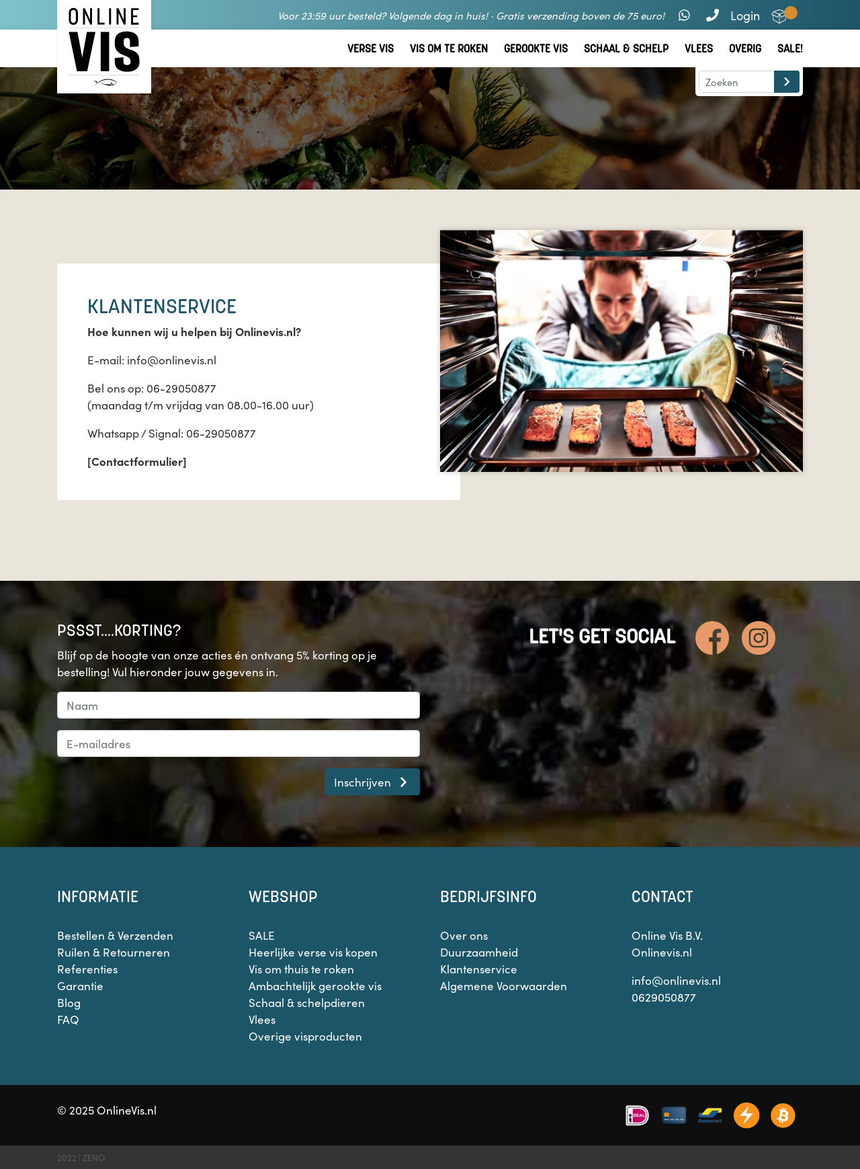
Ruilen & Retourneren (113, 952)
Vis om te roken (449, 49)
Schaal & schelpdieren (307, 1002)
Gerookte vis (536, 49)
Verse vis (370, 49)
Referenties (87, 969)
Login (745, 15)
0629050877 (664, 997)
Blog (69, 1002)
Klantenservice (478, 969)
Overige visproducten (305, 1036)
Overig (745, 49)
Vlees (699, 49)
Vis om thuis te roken (301, 969)
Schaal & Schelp (626, 49)
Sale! (790, 49)
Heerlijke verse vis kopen (313, 952)
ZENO (94, 1157)
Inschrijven (372, 782)
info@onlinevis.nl (676, 980)
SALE (262, 935)
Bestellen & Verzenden (115, 935)
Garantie (80, 985)
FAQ (68, 1019)
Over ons (464, 935)
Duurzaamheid (479, 952)
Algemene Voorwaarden (503, 985)
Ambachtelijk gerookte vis (315, 985)
